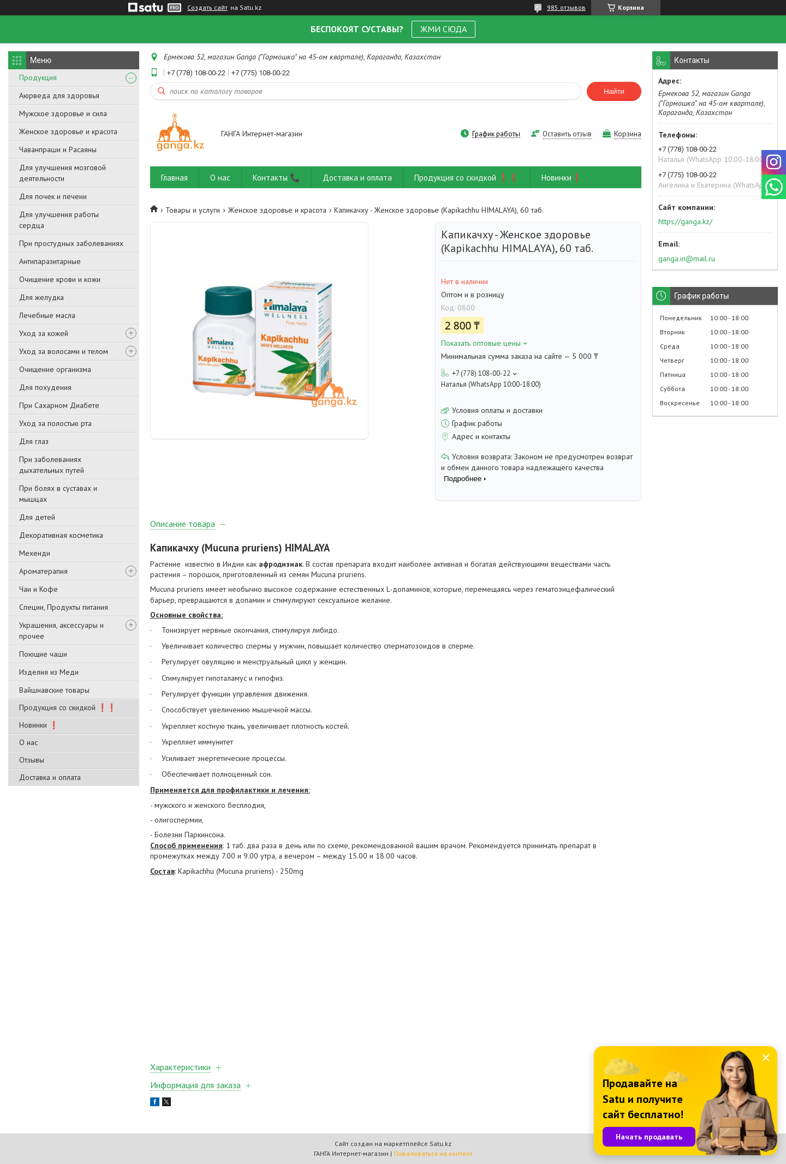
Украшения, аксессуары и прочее (61, 630)
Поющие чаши (43, 654)
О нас (28, 742)
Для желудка (41, 297)
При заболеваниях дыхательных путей (51, 464)
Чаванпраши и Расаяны (58, 149)
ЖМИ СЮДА (443, 28)
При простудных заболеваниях (71, 243)
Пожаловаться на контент (433, 1153)
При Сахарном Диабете (59, 405)
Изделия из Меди (49, 672)
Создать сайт (207, 7)
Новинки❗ (561, 177)
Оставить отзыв (567, 134)
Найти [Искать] (614, 91)
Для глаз (34, 441)
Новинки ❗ (38, 725)
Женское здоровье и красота (68, 131)
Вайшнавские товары (54, 690)
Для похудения (45, 387)
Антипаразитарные (50, 261)
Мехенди (34, 553)
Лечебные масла (47, 315)
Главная (174, 177)
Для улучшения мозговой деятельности (62, 173)
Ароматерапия (43, 571)
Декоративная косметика (61, 535)
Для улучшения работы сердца (59, 219)
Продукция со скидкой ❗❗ (67, 707)
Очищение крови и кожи (59, 279)
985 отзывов (566, 7)
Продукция (38, 77)
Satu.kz (440, 1143)
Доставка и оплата (50, 777)
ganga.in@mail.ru (686, 258)
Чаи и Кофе (38, 589)
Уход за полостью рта (55, 423)
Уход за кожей (43, 333)
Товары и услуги (192, 210)
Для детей (37, 517)
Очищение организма (55, 369)
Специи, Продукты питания (63, 607)
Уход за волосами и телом (63, 351)
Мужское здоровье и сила (63, 113)
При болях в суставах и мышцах (58, 493)
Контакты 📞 (276, 177)
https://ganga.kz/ (685, 221)
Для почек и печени (53, 196)
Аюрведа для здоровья (59, 95)
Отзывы (31, 760)
